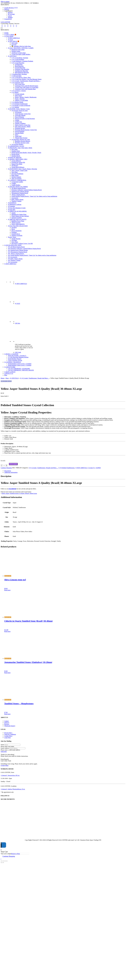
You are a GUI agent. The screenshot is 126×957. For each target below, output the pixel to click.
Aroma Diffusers (16, 161)
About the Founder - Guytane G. (17, 355)
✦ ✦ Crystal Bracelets (17, 63)
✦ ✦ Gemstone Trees (17, 82)
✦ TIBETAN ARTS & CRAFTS (17, 219)
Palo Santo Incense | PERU (23, 126)
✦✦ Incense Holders (17, 144)
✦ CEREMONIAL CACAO (16, 146)
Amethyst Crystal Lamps (18, 53)
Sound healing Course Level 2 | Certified (19, 365)
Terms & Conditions (10, 734)
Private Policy (8, 733)
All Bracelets (18, 64)
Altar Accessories (16, 178)
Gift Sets (13, 44)
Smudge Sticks (15, 151)
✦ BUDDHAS (12, 203)
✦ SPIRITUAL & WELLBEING (17, 211)
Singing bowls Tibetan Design (20, 191)
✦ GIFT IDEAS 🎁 (13, 41)
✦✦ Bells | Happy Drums (15, 258)
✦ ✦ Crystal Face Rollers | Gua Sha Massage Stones (26, 79)
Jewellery (14, 227)
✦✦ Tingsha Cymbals (14, 260)
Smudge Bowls (15, 156)
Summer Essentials (16, 235)
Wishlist (10, 17)
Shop (7, 378)
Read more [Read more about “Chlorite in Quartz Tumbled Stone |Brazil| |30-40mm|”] (7, 631)
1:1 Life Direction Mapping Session (18, 357)
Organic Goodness (20, 123)
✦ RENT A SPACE (9, 372)
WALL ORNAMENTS (18, 224)
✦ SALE (10, 39)
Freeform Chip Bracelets (22, 69)
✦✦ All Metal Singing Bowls (16, 247)
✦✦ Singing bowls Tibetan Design (18, 250)
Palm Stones (18, 95)
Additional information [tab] (10, 472)
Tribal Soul (18, 136)
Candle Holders (15, 185)
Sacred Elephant (19, 131)
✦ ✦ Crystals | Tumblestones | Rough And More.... (26, 81)
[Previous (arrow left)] (1, 862)
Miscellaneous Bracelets (22, 72)
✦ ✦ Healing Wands (17, 102)
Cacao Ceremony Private (15, 360)
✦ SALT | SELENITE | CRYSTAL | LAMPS (20, 48)
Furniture (14, 232)
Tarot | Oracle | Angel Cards (19, 170)
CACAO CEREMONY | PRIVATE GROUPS (21, 370)
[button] (5, 4)
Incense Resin (15, 154)
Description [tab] (7, 471)
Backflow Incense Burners (22, 141)
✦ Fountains (11, 206)
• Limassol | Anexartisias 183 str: (10, 775)
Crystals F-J (91, 468)
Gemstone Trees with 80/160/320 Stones (26, 86)
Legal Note (7, 737)
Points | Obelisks (20, 99)
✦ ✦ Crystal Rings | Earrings (19, 57)
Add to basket (13, 464)
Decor (13, 229)
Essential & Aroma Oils (18, 162)
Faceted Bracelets (20, 67)
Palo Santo (14, 149)
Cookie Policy (8, 736)
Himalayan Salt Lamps (18, 49)
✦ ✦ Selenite (15, 107)
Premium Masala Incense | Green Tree (26, 130)
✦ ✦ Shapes (14, 92)
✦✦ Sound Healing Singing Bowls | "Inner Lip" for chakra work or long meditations (32, 255)
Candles (13, 183)
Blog (5, 375)
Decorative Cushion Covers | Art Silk (22, 243)
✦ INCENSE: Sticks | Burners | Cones (19, 109)
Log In (10, 15)
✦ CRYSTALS (12, 56)
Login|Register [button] (8, 11)
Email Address (5, 748)
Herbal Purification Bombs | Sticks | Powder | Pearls (26, 152)
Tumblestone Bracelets (21, 71)
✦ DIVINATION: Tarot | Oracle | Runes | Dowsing (22, 169)
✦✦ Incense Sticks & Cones (19, 110)
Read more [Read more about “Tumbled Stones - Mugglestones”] (7, 714)
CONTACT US (8, 373)
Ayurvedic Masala (20, 115)
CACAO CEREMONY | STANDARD (19, 368)
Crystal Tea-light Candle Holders (20, 54)
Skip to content (5, 1)
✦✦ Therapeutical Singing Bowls (17, 252)
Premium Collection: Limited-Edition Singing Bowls (26, 190)
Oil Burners (14, 165)
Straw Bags (14, 242)
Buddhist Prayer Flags (17, 221)
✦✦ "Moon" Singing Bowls (16, 253)
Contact (6, 721)
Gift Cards (14, 43)
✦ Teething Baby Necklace (19, 74)
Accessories (14, 198)
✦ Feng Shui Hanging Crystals (17, 208)
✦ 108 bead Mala (16, 76)
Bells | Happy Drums (17, 199)
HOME (6, 33)
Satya (16, 134)
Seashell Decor (15, 234)
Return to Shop (15, 853)
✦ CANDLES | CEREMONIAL (17, 180)
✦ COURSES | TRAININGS (12, 362)
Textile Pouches (16, 238)
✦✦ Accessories (12, 257)
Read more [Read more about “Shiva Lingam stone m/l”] (7, 590)
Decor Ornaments (16, 230)
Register (10, 12)
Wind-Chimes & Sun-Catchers (20, 216)
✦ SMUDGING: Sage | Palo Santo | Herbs (20, 148)
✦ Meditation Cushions (14, 204)
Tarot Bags (14, 172)
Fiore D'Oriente (19, 117)
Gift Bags (14, 240)
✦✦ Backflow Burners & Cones (20, 139)
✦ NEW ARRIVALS (14, 38)
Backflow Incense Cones (22, 142)
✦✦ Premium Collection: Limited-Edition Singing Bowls (24, 248)
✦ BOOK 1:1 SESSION (11, 354)
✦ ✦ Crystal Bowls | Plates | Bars (21, 77)
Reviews (6, 724)
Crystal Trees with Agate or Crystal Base (26, 87)
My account (11, 14)
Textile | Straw (12, 237)
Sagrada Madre (19, 133)
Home (2, 378)
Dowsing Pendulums (17, 173)
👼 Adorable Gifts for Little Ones (21, 46)
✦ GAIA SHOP (8, 36)
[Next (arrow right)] (3, 862)
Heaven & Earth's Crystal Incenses (25, 118)
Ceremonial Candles (17, 182)
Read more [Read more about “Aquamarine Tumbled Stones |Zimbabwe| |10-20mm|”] (7, 672)
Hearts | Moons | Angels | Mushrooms (25, 97)
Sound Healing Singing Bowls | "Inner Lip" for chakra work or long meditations (34, 196)
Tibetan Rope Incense (21, 138)
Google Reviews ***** (11, 7)
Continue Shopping (6, 468)
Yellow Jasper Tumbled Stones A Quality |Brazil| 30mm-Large (19, 493)
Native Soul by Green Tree (22, 125)
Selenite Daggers (16, 177)
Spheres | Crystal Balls (21, 100)
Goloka (17, 120)
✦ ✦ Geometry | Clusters (18, 90)
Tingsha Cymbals (16, 201)
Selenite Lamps (15, 51)
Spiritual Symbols (16, 217)
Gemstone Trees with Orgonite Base (25, 89)
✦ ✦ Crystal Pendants (17, 59)
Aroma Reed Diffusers (17, 167)
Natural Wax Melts (16, 164)
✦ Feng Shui (11, 209)
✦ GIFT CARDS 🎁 (10, 34)
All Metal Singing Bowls (18, 188)
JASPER (98, 468)
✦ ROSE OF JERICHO (14, 157)
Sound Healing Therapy (15, 359)
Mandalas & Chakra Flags (18, 214)
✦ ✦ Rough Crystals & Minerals (20, 105)
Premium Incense (20, 128)
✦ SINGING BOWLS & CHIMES (18, 186)
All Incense (18, 112)
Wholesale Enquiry (9, 726)
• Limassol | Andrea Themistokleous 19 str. (13, 789)
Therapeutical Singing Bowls (19, 193)
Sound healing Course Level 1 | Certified (19, 363)
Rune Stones (15, 175)
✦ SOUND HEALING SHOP (12, 245)
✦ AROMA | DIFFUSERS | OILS (17, 159)
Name (2, 744)
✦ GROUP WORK (9, 367)
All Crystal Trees (20, 84)
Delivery (6, 9)
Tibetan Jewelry (16, 222)
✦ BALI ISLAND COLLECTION (18, 226)
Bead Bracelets (19, 66)
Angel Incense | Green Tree (23, 114)
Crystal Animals (19, 94)
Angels (13, 213)
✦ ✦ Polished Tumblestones (19, 104)
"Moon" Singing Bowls (18, 194)
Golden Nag (18, 122)
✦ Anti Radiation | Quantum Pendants (22, 61)
